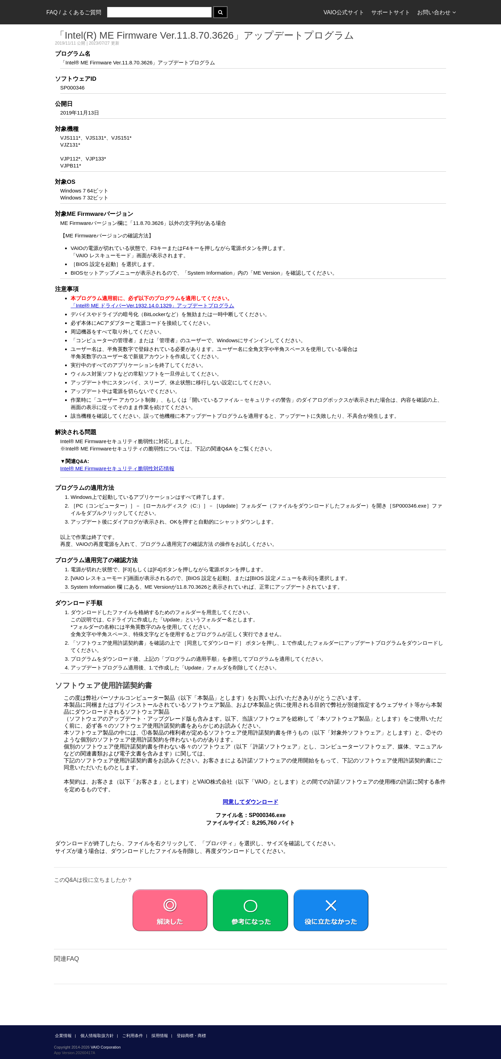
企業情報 (63, 1035)
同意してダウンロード (250, 802)
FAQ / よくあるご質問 (73, 12)
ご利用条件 (132, 1035)
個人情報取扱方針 (97, 1035)
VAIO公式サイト (344, 12)
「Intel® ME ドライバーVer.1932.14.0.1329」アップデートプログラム (152, 305)
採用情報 (159, 1035)
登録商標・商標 (191, 1035)
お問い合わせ (436, 12)
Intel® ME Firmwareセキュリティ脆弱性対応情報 (117, 468)
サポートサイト (390, 12)
